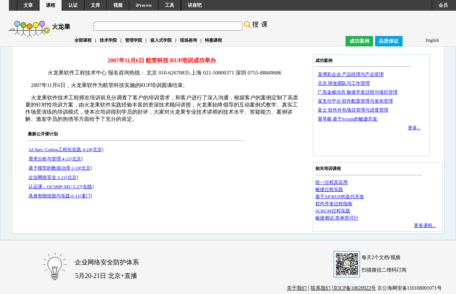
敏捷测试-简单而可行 (336, 218)
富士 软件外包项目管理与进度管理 (353, 110)
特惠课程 (213, 40)
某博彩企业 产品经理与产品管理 (351, 74)
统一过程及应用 (331, 182)
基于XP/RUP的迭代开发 (339, 196)
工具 (169, 5)
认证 (73, 5)
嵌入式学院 (161, 40)
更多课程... (425, 225)
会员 (443, 5)
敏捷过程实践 (329, 189)
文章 (28, 5)
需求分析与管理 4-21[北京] (55, 158)
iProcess (144, 5)
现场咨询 (188, 40)
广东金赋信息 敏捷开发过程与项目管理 (358, 92)
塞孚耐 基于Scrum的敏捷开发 (347, 119)
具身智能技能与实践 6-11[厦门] (60, 195)
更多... (414, 127)
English (432, 40)
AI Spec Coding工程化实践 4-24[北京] (66, 149)
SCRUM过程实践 (332, 210)
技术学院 (108, 40)
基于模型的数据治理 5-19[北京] (60, 168)
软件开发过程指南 (333, 203)
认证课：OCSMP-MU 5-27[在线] (61, 186)
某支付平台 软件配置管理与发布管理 (355, 101)
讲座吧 (195, 5)
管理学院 (133, 40)
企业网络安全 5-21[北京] (53, 177)
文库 (95, 5)
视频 (118, 5)
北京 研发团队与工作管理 (344, 83)
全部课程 (83, 40)
